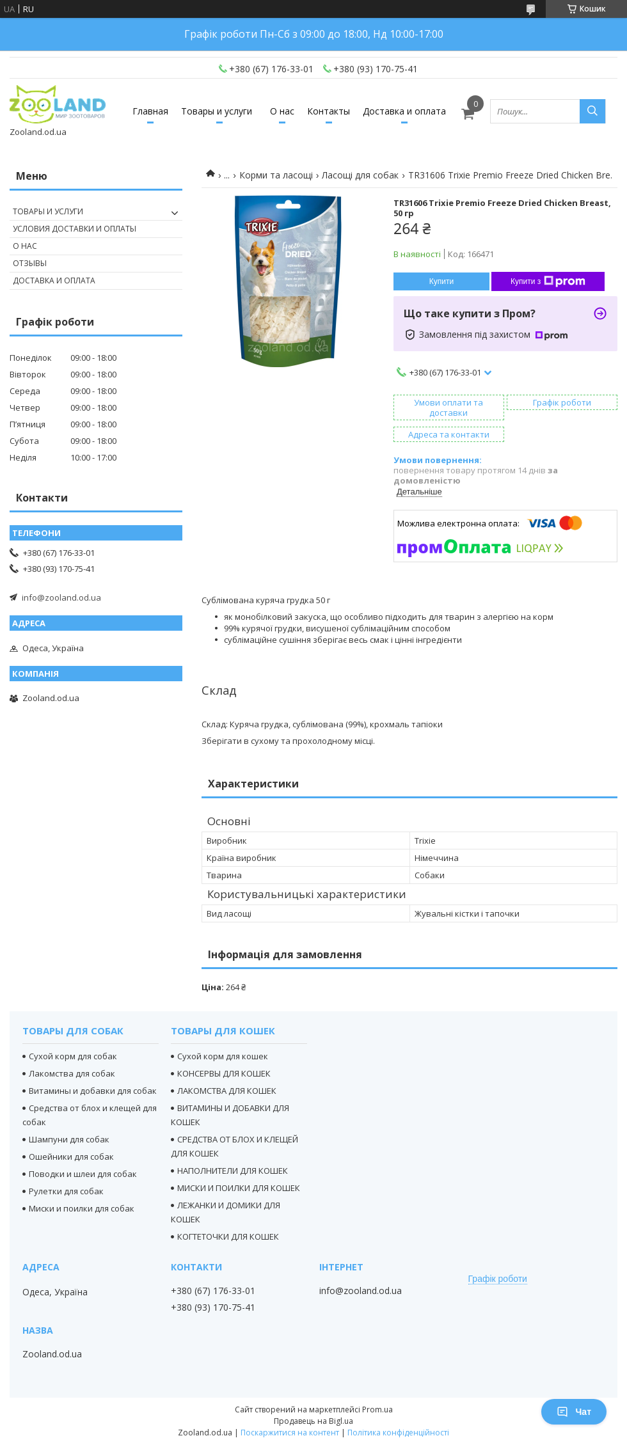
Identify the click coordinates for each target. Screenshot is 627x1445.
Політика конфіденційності (398, 1432)
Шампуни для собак (69, 1139)
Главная (150, 111)
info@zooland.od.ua (61, 597)
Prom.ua (377, 1409)
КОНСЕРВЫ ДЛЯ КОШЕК (224, 1073)
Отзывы (30, 263)
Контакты (328, 111)
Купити (441, 281)
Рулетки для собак (66, 1191)
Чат (574, 1411)
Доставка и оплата (404, 111)
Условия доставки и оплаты (74, 228)
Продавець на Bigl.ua (313, 1421)
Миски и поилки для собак (81, 1208)
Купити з (548, 281)
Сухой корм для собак (73, 1056)
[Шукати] (592, 111)
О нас (282, 111)
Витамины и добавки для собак (93, 1090)
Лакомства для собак (72, 1073)
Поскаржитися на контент (290, 1432)
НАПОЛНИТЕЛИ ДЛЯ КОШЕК (232, 1170)
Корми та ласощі (276, 175)
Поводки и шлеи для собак (83, 1174)
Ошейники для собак (71, 1156)
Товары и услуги (216, 111)
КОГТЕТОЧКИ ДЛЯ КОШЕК (228, 1236)
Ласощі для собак (360, 175)
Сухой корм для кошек (222, 1056)
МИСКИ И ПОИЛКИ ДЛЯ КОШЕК (238, 1188)
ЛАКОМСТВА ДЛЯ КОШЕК (226, 1090)
